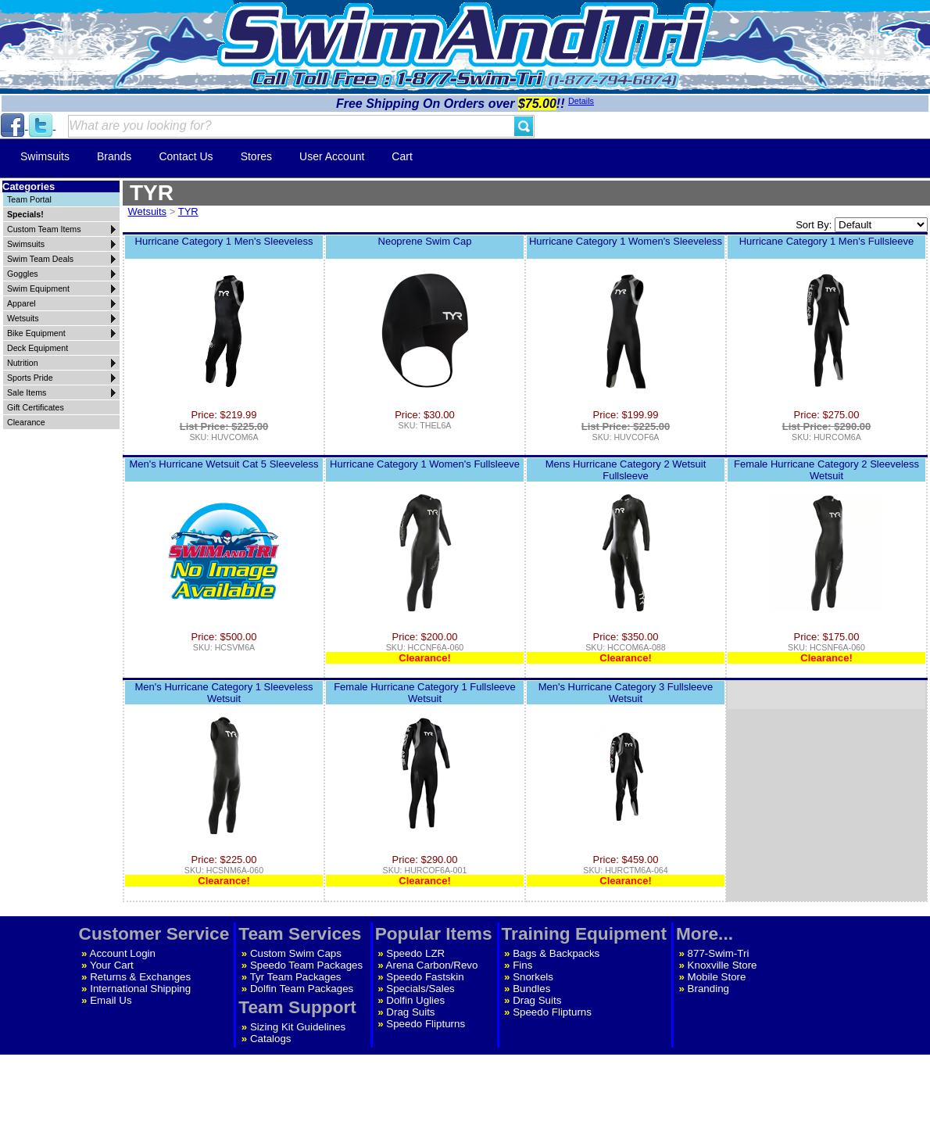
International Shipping (140, 988)
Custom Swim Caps (296, 953)
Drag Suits (410, 1012)
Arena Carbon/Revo (432, 965)
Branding (708, 988)
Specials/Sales (420, 988)
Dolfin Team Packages (301, 988)
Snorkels (533, 977)
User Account (331, 156)
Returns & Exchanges (140, 977)
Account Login (123, 953)
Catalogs (271, 1038)
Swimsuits (45, 156)
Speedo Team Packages (306, 965)
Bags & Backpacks (556, 953)
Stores (256, 156)
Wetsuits (147, 211)
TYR (188, 211)
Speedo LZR (415, 953)
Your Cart (112, 965)
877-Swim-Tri (718, 953)
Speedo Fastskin (424, 977)
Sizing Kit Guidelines (297, 1027)
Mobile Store (717, 977)
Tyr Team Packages (296, 977)
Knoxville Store (722, 965)
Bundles (531, 988)
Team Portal (29, 199)
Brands (114, 156)
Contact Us (186, 156)
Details (581, 101)
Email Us (110, 1000)
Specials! (25, 214)
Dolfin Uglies (415, 1000)
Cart (402, 156)
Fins (522, 965)
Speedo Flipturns (425, 1024)
